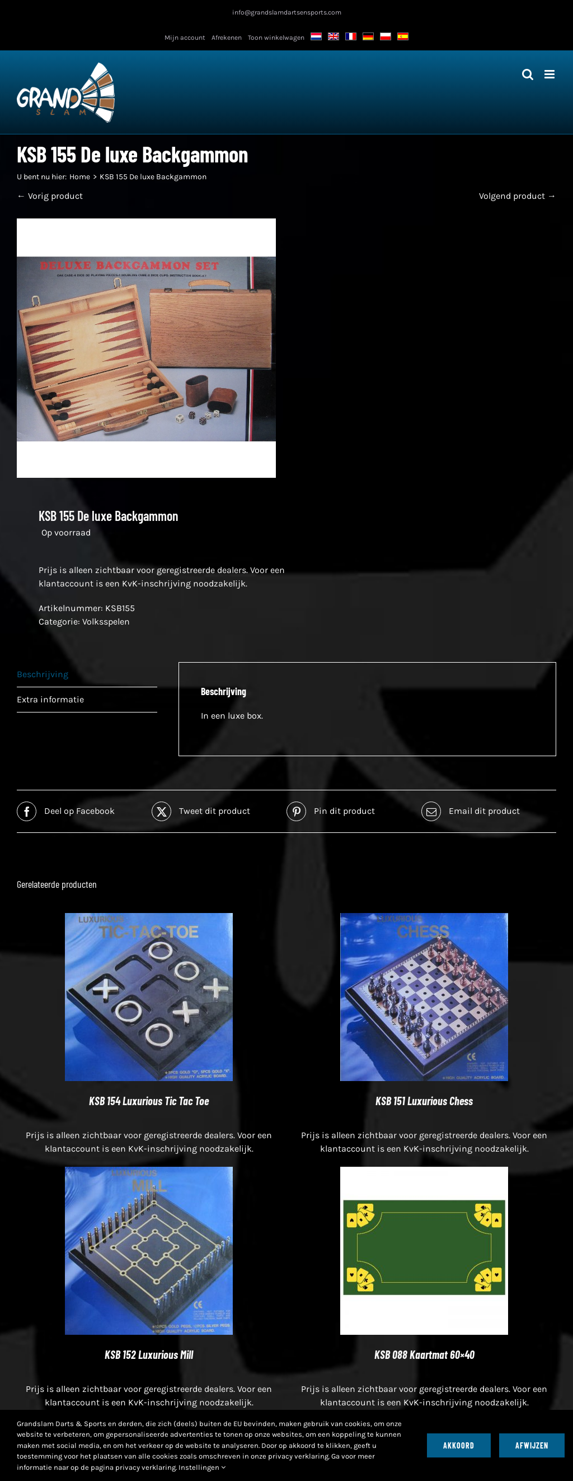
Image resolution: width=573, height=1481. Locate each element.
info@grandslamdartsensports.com (286, 12)
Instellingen (202, 1467)
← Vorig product (50, 195)
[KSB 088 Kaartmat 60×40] (424, 1173)
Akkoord (459, 1445)
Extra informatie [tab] (50, 699)
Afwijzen (531, 1445)
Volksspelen (106, 621)
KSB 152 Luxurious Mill (149, 1354)
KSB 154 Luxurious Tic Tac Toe (149, 1100)
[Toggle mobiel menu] (550, 74)
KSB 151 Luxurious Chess (424, 1100)
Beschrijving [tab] (42, 674)
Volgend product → (517, 195)
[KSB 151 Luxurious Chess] (424, 919)
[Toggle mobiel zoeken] (527, 74)
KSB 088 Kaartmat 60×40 (424, 1354)
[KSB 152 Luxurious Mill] (149, 1173)
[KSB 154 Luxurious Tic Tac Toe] (149, 919)
